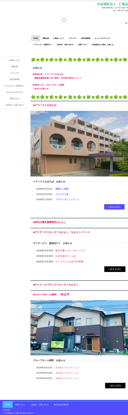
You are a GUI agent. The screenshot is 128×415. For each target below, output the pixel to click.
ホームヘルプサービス (102, 38)
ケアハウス (72, 38)
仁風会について (58, 38)
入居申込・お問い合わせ (64, 44)
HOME (35, 38)
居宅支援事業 (85, 38)
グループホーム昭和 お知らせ (49, 360)
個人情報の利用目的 (61, 405)
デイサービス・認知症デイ (42, 44)
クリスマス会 (61, 194)
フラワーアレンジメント (67, 199)
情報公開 (46, 38)
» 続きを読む (114, 207)
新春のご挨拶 (61, 189)
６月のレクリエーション (67, 378)
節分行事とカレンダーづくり (70, 250)
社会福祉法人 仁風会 (14, 8)
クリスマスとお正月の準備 (69, 261)
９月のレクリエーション (67, 367)
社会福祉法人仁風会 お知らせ (102, 44)
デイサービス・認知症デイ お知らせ (52, 243)
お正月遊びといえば (65, 256)
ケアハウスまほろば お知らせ (49, 181)
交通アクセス (82, 44)
